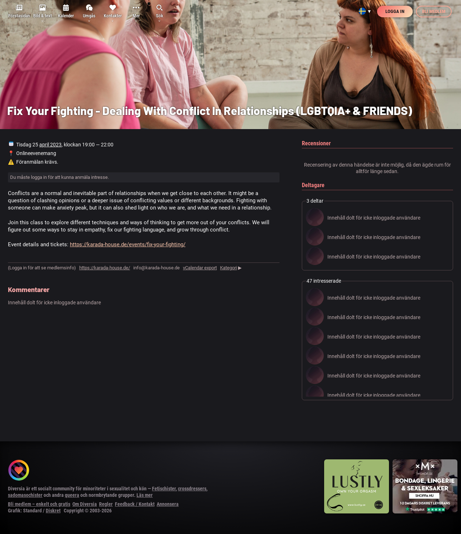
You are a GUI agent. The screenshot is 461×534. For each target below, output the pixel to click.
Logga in (394, 11)
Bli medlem (434, 11)
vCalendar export (200, 267)
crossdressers (192, 488)
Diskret (53, 510)
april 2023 (50, 144)
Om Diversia (84, 504)
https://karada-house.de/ (104, 267)
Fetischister (164, 488)
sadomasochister (25, 495)
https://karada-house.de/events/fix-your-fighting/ (127, 244)
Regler (106, 504)
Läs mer (144, 495)
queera (72, 495)
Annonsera (168, 504)
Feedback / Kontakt (135, 504)
